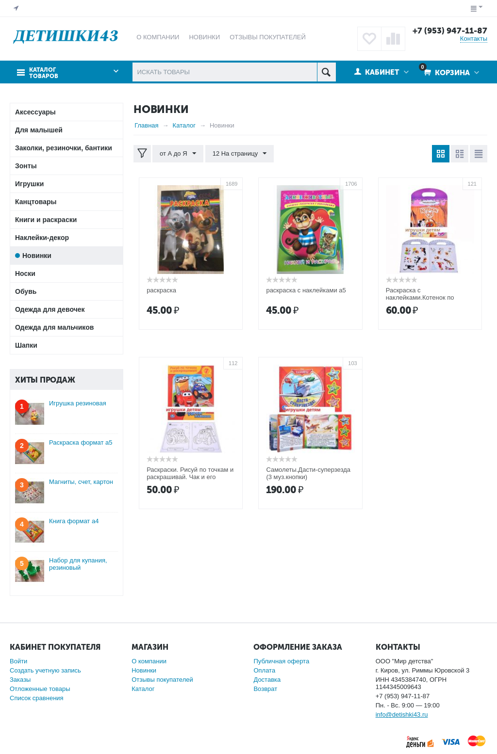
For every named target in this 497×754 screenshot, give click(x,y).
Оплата (264, 670)
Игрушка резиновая (77, 403)
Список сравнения (37, 698)
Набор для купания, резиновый (78, 564)
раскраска (161, 290)
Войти (18, 661)
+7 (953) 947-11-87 (450, 30)
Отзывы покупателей (162, 679)
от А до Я (178, 154)
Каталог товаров (43, 72)
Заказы (20, 679)
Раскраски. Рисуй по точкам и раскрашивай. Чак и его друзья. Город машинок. (190, 477)
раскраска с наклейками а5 (306, 290)
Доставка (267, 679)
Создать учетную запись (45, 670)
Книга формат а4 (74, 521)
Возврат (265, 688)
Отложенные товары (40, 688)
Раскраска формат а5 (81, 442)
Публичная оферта (281, 661)
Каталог (143, 688)
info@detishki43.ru (402, 714)
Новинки (144, 670)
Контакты (473, 38)
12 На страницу (239, 154)
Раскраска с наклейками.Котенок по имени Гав (420, 297)
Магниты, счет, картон (81, 481)
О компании (149, 661)
